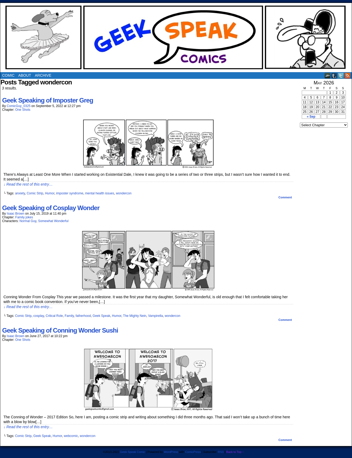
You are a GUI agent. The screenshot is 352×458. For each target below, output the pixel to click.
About (24, 75)
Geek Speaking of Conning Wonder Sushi (60, 330)
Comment (285, 197)
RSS (347, 75)
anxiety (20, 193)
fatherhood (83, 316)
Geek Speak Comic (132, 451)
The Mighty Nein (134, 316)
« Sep (311, 116)
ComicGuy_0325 (18, 106)
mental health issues (99, 193)
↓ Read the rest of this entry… (28, 184)
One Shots (22, 110)
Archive (43, 75)
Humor (49, 193)
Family (69, 316)
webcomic (71, 436)
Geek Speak (101, 316)
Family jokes (24, 217)
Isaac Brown (15, 213)
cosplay (38, 316)
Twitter (341, 75)
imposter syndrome (69, 193)
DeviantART (327, 75)
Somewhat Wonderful (53, 221)
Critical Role (54, 316)
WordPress (171, 451)
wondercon (124, 193)
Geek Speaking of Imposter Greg (47, 100)
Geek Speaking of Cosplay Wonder (50, 207)
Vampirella (155, 316)
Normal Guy (27, 221)
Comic (8, 75)
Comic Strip (35, 193)
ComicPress (193, 451)
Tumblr (334, 75)
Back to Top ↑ (235, 451)
